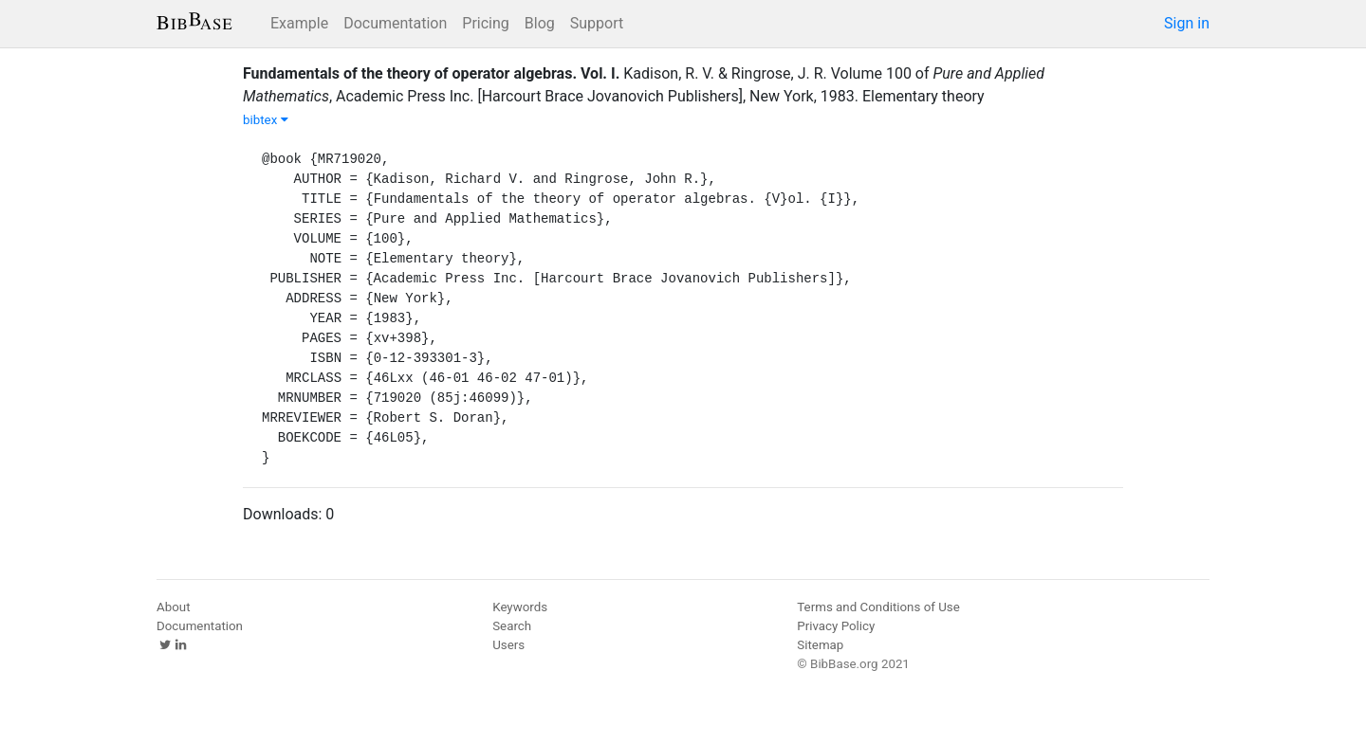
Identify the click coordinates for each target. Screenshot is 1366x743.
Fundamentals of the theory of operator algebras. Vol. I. (431, 73)
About (174, 607)
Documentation (395, 23)
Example (299, 23)
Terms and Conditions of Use (878, 607)
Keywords (519, 607)
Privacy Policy (836, 626)
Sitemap (820, 645)
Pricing (485, 23)
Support (596, 23)
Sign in (1186, 23)
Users (508, 645)
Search (511, 626)
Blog (540, 23)
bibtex (265, 120)
